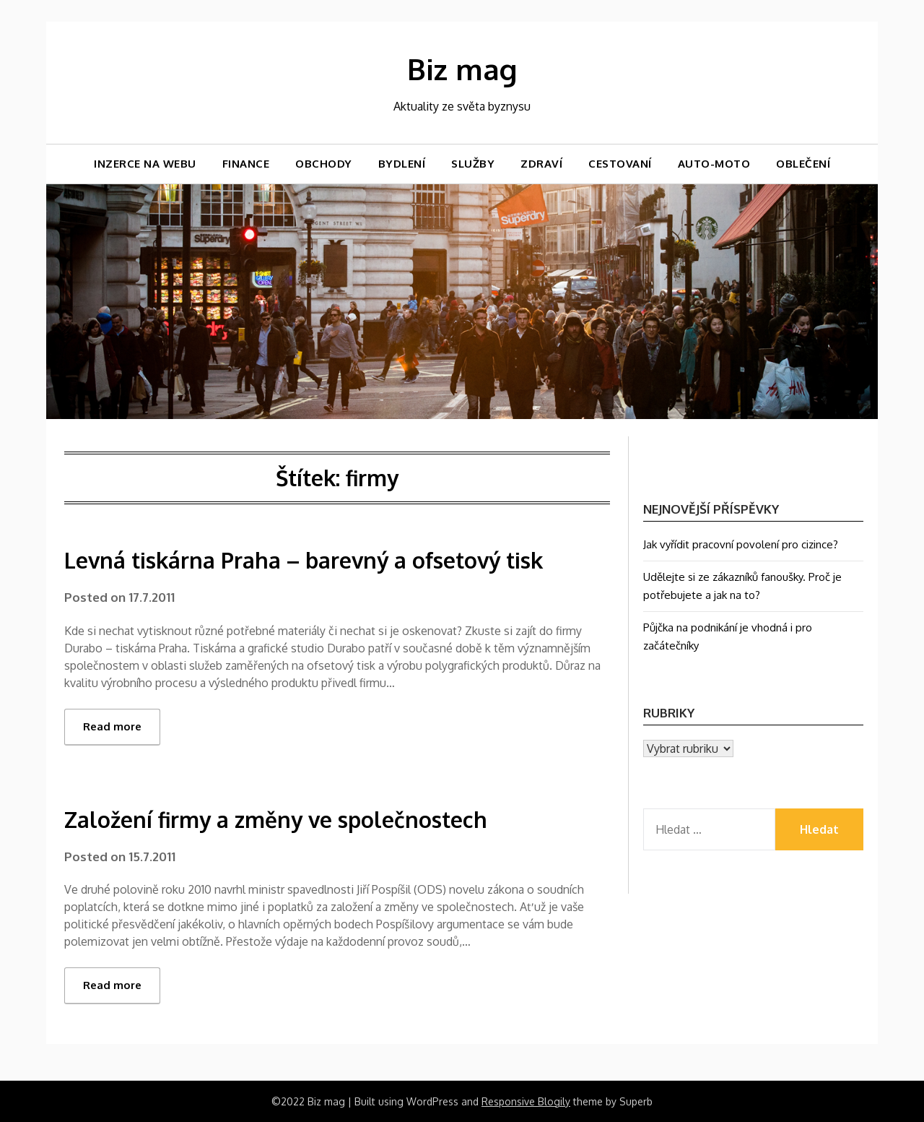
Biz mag (462, 69)
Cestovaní (620, 164)
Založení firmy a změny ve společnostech (275, 819)
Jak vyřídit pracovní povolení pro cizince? (740, 544)
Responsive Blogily (525, 1101)
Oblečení (803, 164)
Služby (472, 164)
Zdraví (541, 164)
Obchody (323, 164)
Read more (112, 726)
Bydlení (402, 164)
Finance (246, 164)
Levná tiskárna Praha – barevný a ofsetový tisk (303, 560)
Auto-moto (714, 164)
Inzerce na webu (145, 164)
